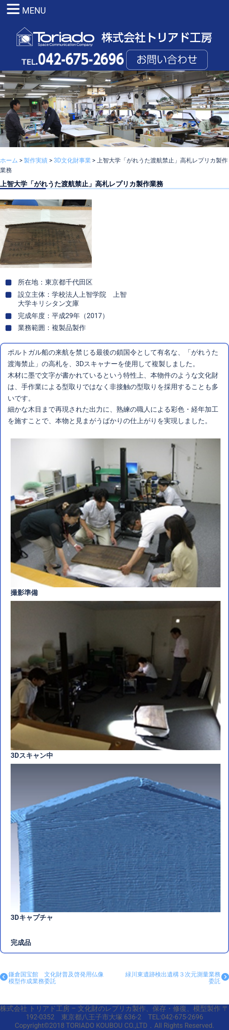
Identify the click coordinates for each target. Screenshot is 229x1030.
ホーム (9, 160)
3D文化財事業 (72, 160)
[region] (114, 120)
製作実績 (36, 160)
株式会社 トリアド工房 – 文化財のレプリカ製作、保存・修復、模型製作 (111, 1008)
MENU (34, 11)
